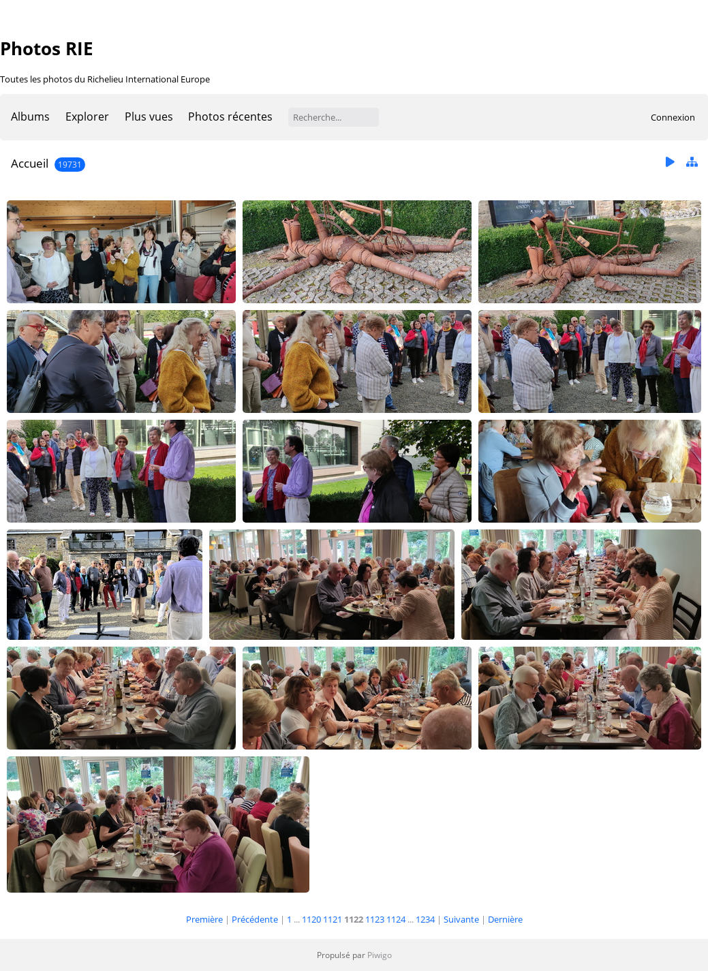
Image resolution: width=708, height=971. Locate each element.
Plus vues (149, 116)
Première (204, 919)
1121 (332, 919)
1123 (374, 919)
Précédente (255, 919)
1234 (425, 919)
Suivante (461, 919)
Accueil (29, 163)
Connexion (673, 117)
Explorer (87, 116)
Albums (30, 116)
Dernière (505, 919)
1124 (395, 919)
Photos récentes (230, 116)
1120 (311, 919)
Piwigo (379, 955)
